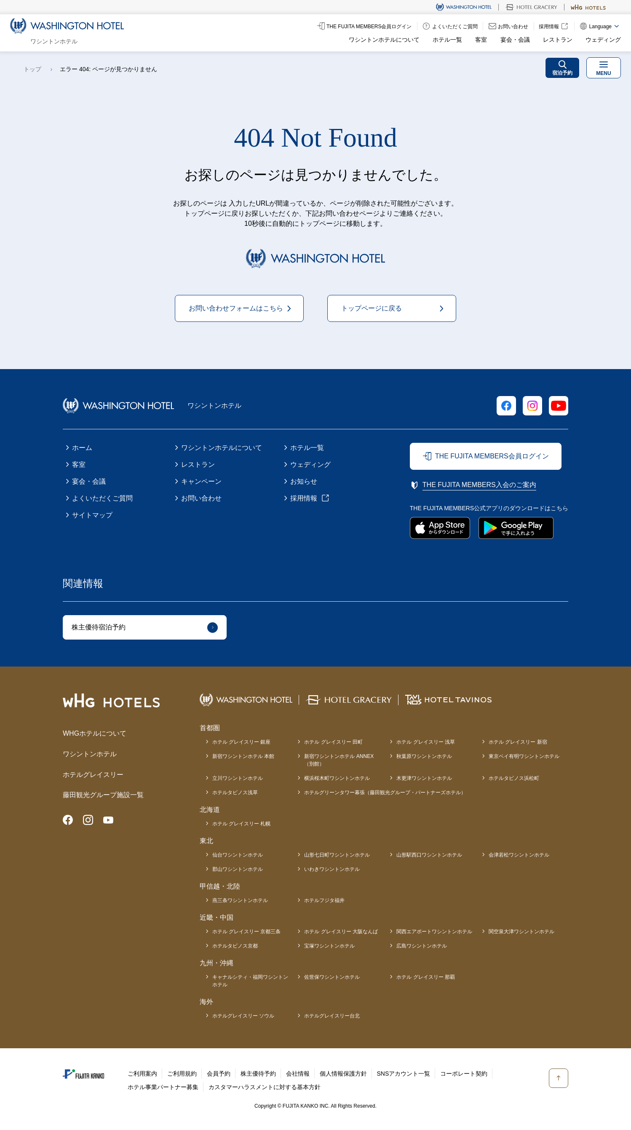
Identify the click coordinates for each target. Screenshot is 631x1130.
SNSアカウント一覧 (403, 1073)
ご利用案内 (142, 1073)
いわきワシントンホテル (332, 869)
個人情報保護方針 (343, 1073)
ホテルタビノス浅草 (235, 792)
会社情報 (298, 1073)
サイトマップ (92, 515)
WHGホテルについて (94, 733)
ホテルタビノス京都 (235, 946)
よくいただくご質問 (102, 498)
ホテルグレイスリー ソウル (243, 1016)
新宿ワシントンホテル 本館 (243, 756)
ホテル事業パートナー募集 (163, 1087)
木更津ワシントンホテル (424, 778)
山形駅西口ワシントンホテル (429, 855)
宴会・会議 (515, 39)
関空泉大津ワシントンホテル (521, 932)
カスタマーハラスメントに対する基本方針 (265, 1087)
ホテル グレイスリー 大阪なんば (341, 932)
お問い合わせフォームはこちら (236, 308)
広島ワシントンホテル (421, 946)
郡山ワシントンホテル (237, 869)
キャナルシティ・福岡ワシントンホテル (250, 981)
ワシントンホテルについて (384, 39)
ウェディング (603, 39)
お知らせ (303, 481)
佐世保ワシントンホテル (332, 977)
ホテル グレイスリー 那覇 (425, 977)
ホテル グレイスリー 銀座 (241, 742)
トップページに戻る (371, 308)
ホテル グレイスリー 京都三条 (246, 932)
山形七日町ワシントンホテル (337, 855)
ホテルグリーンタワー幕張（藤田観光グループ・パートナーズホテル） (385, 792)
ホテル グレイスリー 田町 (333, 742)
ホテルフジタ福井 (324, 900)
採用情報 (303, 498)
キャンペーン (201, 481)
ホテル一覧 (447, 39)
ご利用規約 (182, 1073)
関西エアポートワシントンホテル (434, 932)
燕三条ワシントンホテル (240, 900)
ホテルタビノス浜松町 (514, 778)
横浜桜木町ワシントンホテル (337, 778)
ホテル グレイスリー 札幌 (241, 824)
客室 (481, 39)
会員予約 (218, 1073)
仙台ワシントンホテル (237, 855)
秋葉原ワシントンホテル (424, 756)
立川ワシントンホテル (237, 778)
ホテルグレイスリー (93, 774)
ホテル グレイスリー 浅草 (425, 742)
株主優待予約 (258, 1073)
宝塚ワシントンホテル (329, 946)
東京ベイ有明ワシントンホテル (524, 756)
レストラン (557, 39)
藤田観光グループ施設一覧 (103, 794)
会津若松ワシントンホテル (519, 855)
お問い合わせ (201, 498)
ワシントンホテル (90, 754)
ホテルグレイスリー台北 (332, 1016)
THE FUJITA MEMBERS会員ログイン (492, 456)
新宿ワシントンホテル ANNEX (339, 760)
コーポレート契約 (463, 1073)
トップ (32, 69)
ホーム (82, 447)
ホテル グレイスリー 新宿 (518, 742)
